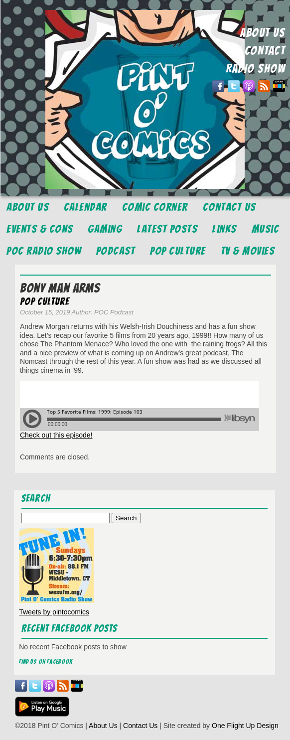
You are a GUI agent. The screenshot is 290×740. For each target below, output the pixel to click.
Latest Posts (167, 229)
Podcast (116, 251)
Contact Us (229, 207)
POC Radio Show (43, 251)
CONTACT (265, 50)
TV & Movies (248, 251)
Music (266, 229)
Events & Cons (39, 229)
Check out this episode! (56, 435)
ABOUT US (262, 32)
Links (224, 229)
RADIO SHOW (255, 68)
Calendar (85, 207)
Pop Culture (178, 251)
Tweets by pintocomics (54, 612)
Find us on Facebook (46, 661)
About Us (27, 207)
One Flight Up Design (245, 726)
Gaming (105, 229)
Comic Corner (155, 207)
